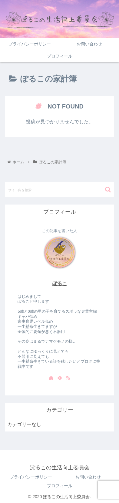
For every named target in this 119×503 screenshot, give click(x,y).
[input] (59, 189)
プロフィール (59, 485)
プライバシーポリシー (31, 477)
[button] (108, 189)
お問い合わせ (88, 477)
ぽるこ (59, 283)
